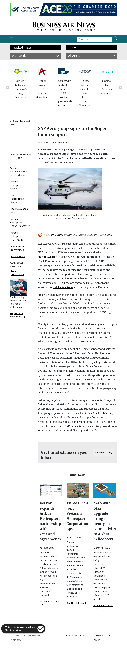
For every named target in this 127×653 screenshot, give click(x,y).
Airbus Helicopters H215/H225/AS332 (20, 222)
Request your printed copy (17, 315)
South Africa (17, 274)
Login (72, 47)
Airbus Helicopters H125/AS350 (17, 236)
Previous (7, 87)
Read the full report (49, 603)
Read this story (53, 235)
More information (13, 630)
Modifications (18, 256)
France (14, 270)
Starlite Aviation (19, 208)
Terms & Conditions (75, 635)
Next (119, 87)
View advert (20, 97)
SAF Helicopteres (63, 287)
